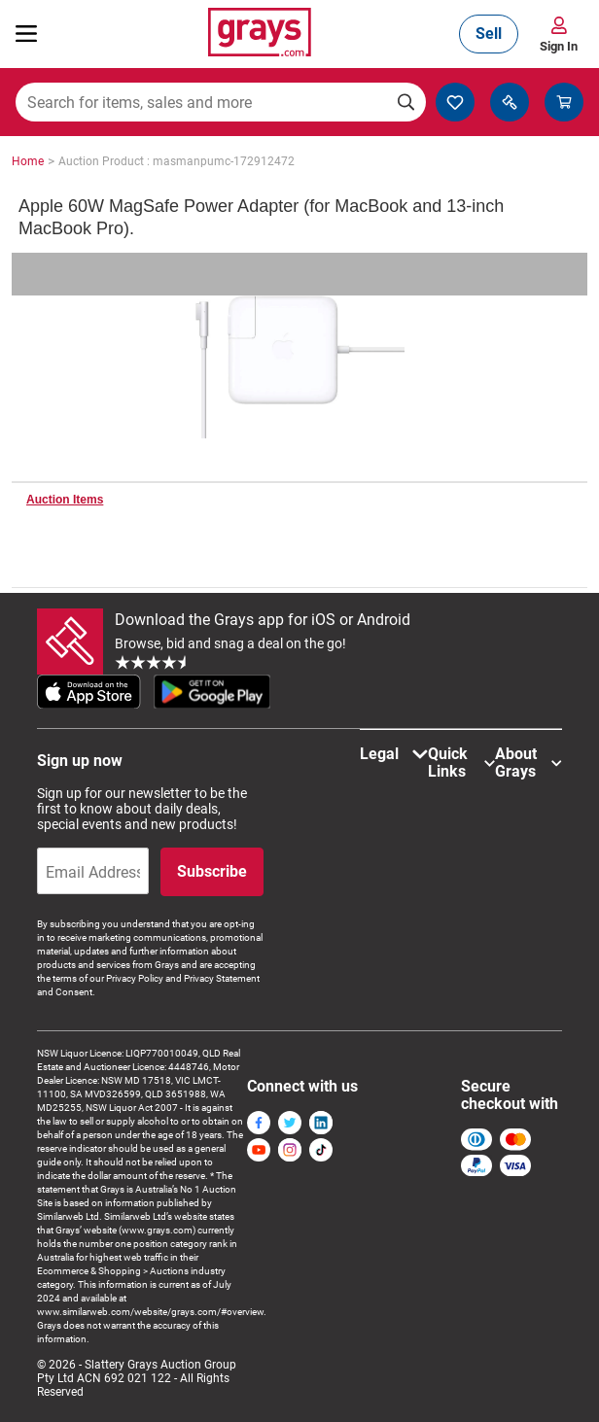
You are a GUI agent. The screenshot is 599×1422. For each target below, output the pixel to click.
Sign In (559, 46)
